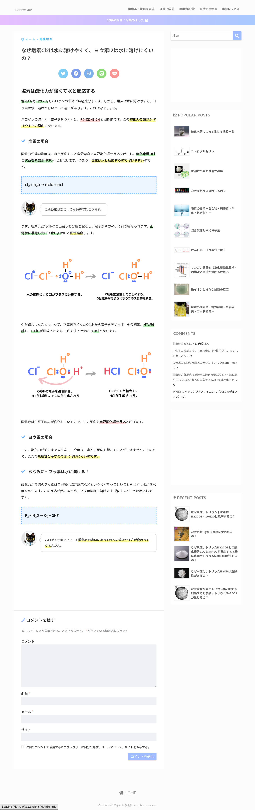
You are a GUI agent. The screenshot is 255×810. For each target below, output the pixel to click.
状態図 (177, 392)
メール (27, 712)
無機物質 (187, 9)
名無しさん (179, 356)
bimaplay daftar (224, 380)
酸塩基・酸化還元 (141, 9)
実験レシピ (231, 9)
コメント (27, 641)
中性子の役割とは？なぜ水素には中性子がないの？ (204, 351)
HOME (127, 793)
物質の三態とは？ (183, 344)
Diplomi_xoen (229, 363)
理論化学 (167, 9)
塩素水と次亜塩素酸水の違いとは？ (194, 363)
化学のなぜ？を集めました (127, 20)
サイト (26, 730)
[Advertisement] (50, 581)
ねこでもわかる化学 (35, 9)
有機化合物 (208, 9)
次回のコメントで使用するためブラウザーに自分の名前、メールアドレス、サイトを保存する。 (88, 747)
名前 (25, 694)
